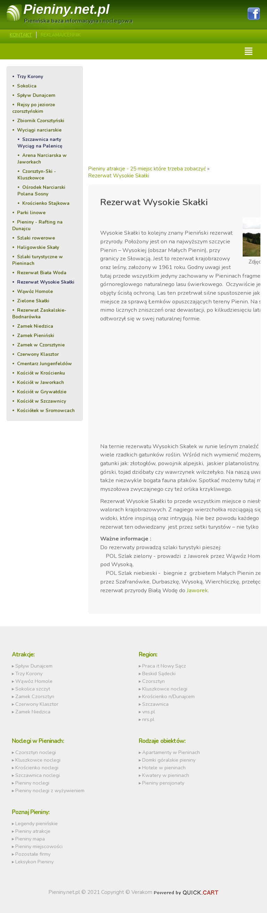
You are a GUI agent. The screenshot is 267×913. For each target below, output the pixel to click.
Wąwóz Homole (35, 291)
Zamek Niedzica (35, 326)
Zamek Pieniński (35, 335)
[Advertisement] (174, 115)
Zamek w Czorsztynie (41, 345)
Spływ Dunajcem (36, 95)
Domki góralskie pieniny (168, 759)
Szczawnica (155, 704)
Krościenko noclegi (36, 767)
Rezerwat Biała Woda (41, 272)
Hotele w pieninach (164, 767)
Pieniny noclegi (32, 782)
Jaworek (197, 590)
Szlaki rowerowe (36, 238)
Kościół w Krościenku (41, 373)
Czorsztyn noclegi (35, 752)
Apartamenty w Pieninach (171, 752)
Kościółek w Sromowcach (46, 410)
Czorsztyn (153, 681)
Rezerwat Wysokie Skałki (45, 282)
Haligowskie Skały (38, 247)
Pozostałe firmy (32, 854)
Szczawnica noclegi (37, 775)
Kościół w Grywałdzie (41, 391)
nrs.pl (148, 719)
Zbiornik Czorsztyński (40, 120)
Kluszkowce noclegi (164, 688)
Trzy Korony (30, 76)
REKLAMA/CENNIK (61, 35)
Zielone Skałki (33, 301)
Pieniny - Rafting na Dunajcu (37, 225)
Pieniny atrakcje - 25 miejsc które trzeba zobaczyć (147, 168)
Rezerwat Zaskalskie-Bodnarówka (39, 313)
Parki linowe (31, 212)
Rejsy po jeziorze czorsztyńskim (33, 108)
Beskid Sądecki (159, 673)
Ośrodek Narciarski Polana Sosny (41, 190)
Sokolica (27, 86)
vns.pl (148, 711)
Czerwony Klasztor (38, 354)
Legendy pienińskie (36, 823)
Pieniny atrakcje (32, 831)
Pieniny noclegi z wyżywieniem (49, 790)
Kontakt (21, 35)
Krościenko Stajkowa (46, 203)
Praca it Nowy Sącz (164, 665)
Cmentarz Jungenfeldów (44, 363)
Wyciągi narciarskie (39, 130)
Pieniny (66, 9)
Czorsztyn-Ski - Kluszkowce (36, 174)
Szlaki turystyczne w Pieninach (37, 260)
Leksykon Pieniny (34, 861)
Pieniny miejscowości (39, 846)
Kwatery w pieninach (165, 775)
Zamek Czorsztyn (34, 696)
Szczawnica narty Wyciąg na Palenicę (39, 142)
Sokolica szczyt (32, 688)
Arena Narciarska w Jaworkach (42, 158)
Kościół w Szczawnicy (41, 401)
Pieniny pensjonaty (163, 782)
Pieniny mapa (30, 838)
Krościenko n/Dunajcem (168, 696)
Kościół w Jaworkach (40, 382)
